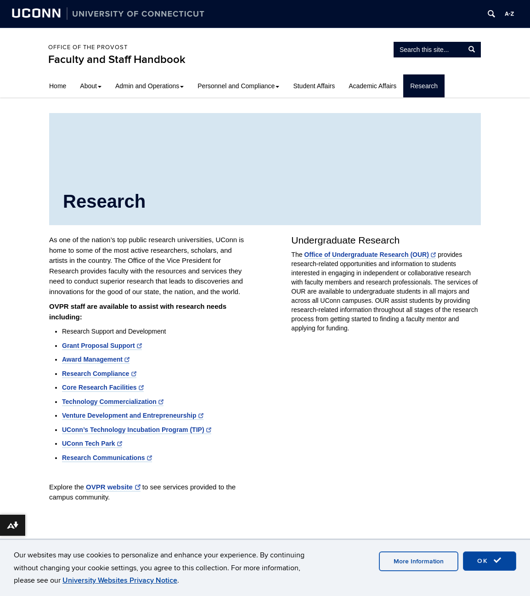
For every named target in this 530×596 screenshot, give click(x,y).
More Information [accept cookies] (419, 561)
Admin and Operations (149, 86)
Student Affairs (314, 86)
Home (57, 86)
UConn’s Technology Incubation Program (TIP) (136, 429)
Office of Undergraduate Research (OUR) (370, 254)
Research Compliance (99, 373)
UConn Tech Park (92, 443)
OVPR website (113, 487)
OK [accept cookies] (489, 560)
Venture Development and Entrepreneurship (132, 415)
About (90, 86)
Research (424, 86)
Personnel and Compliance (238, 86)
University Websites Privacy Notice (119, 580)
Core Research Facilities (103, 387)
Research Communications (107, 457)
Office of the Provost (88, 47)
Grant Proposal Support (102, 345)
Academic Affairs (372, 86)
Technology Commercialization (113, 401)
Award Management (96, 359)
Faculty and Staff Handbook (117, 59)
